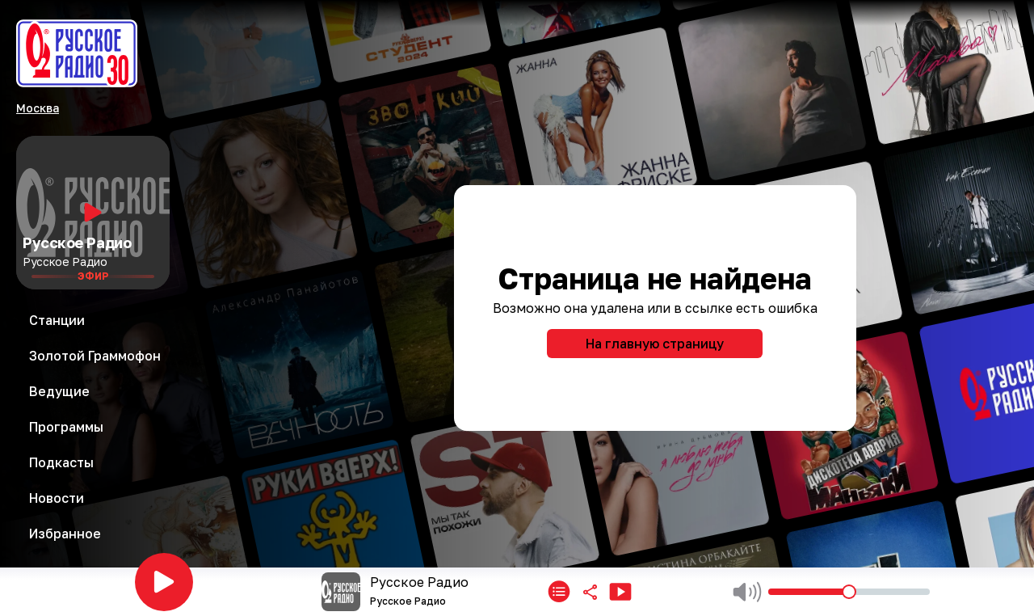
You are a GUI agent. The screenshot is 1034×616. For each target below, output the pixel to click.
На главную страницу (655, 343)
